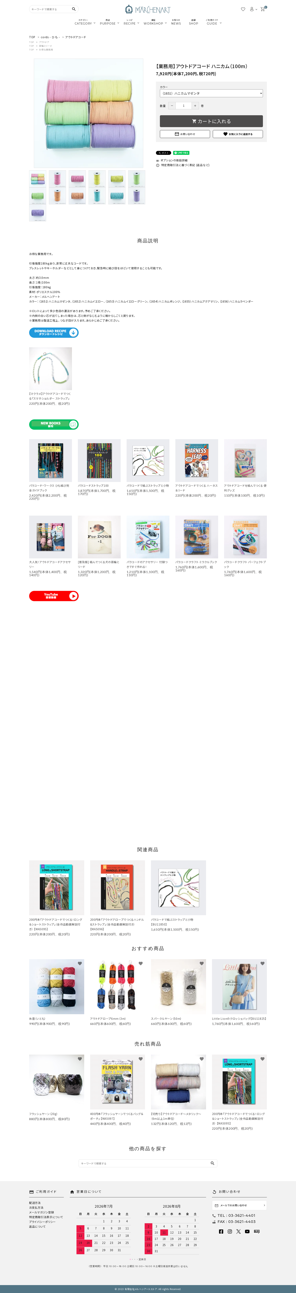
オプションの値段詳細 (172, 160)
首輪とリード (45, 45)
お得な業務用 (46, 49)
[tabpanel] (88, 113)
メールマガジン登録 (41, 1212)
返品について (37, 1226)
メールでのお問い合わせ (231, 1205)
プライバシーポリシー (42, 1222)
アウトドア (44, 42)
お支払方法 (36, 1207)
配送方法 (35, 1203)
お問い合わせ (185, 134)
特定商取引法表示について (46, 1217)
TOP (31, 42)
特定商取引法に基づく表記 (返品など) (183, 165)
